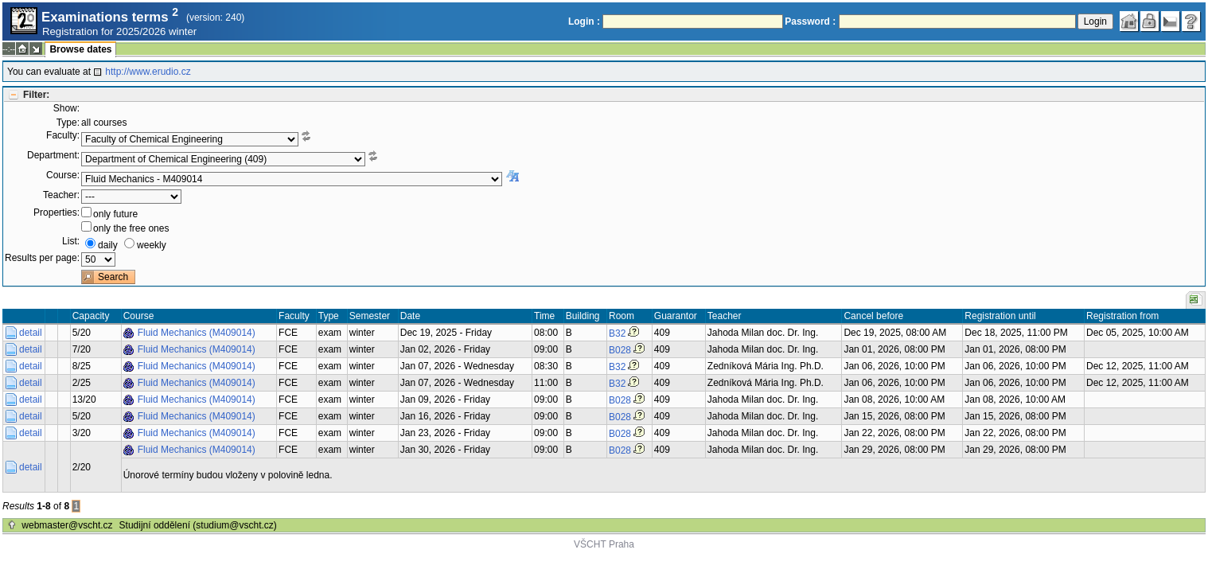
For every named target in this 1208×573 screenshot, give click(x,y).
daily (108, 245)
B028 (620, 350)
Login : (584, 21)
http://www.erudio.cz (147, 71)
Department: (53, 155)
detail (30, 332)
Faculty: (63, 135)
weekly (151, 245)
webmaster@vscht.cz (66, 525)
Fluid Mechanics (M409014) (196, 332)
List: (71, 241)
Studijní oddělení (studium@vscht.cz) (198, 525)
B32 (617, 333)
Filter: (36, 94)
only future (115, 214)
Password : (810, 21)
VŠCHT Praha (604, 544)
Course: (63, 175)
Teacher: (61, 195)
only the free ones (131, 228)
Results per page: (42, 257)
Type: (68, 122)
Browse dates (80, 49)
